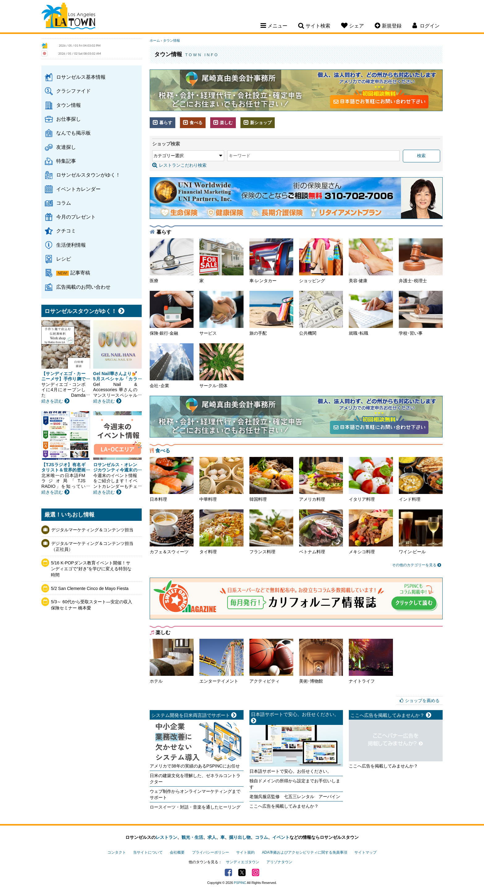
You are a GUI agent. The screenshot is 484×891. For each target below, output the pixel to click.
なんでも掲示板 (73, 133)
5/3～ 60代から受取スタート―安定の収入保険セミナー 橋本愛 (91, 604)
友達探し (66, 147)
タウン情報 (68, 105)
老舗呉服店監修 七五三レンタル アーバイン (294, 796)
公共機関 (321, 313)
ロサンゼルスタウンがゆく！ (88, 175)
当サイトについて (148, 852)
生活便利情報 (71, 245)
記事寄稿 (80, 272)
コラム (63, 203)
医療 (172, 260)
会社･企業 (172, 365)
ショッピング (321, 260)
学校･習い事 (421, 313)
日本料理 (172, 479)
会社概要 (177, 852)
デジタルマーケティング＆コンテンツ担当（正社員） (92, 546)
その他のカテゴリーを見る (416, 565)
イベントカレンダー (78, 189)
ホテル (172, 661)
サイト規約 (245, 852)
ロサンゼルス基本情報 (81, 77)
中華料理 (221, 479)
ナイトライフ (371, 661)
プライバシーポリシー (210, 852)
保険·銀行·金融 (172, 313)
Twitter (242, 872)
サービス (221, 313)
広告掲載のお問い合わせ (83, 287)
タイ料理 (221, 531)
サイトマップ (365, 852)
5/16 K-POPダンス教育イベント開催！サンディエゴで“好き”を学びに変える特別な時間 (91, 568)
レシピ (63, 258)
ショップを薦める (422, 700)
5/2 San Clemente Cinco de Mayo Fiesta (89, 588)
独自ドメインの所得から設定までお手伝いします (294, 783)
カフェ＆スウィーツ (172, 531)
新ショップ (258, 122)
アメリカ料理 (321, 479)
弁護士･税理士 (421, 260)
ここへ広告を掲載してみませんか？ (284, 806)
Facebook (228, 872)
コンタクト (116, 852)
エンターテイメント (221, 661)
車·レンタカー (271, 260)
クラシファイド (73, 91)
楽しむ (223, 122)
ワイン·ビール (421, 531)
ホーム (155, 40)
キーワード (239, 155)
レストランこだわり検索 (179, 165)
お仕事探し (68, 119)
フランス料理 (271, 531)
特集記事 (66, 161)
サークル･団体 (221, 365)
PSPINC (240, 883)
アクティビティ (271, 661)
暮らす (162, 122)
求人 (211, 837)
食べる (192, 122)
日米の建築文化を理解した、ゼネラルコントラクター (195, 778)
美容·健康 (371, 260)
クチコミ (66, 230)
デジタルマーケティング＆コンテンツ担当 (92, 529)
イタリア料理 (371, 479)
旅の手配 (271, 313)
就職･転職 (371, 313)
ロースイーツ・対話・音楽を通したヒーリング (195, 807)
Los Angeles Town (68, 17)
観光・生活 (192, 837)
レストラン (166, 837)
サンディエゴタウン (242, 862)
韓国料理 (271, 479)
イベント (281, 837)
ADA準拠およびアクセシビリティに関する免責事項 (304, 852)
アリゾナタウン (279, 862)
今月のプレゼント (76, 217)
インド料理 (421, 479)
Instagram (255, 872)
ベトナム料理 (321, 531)
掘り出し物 (240, 837)
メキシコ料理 (371, 531)
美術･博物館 (321, 661)
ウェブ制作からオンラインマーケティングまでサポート (195, 794)
